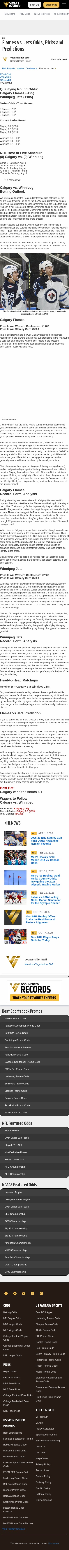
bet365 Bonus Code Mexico (18, 1523)
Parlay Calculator (45, 1428)
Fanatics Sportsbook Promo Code (22, 1025)
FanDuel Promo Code (16, 1054)
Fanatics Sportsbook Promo (18, 1438)
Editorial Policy (43, 1494)
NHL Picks (42, 14)
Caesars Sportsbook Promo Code (22, 1061)
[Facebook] (6, 1293)
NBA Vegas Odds (12, 1324)
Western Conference (27, 68)
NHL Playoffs (8, 68)
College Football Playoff (17, 1199)
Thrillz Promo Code (46, 1330)
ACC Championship (15, 1221)
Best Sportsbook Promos (18, 1047)
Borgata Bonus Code (16, 1098)
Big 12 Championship (16, 1235)
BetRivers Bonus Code (15, 1484)
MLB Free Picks (11, 1389)
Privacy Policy (43, 1464)
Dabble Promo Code (46, 1342)
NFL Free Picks (11, 1377)
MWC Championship (15, 1250)
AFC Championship (15, 1174)
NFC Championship (15, 1166)
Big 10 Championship (16, 1228)
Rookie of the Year (14, 1159)
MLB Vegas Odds (12, 1330)
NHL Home (9, 14)
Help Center (42, 1458)
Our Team (41, 1452)
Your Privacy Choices (13, 1529)
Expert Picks (10, 1371)
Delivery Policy (43, 1482)
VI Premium (42, 1416)
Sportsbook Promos (46, 1434)
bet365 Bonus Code (15, 1018)
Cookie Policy (43, 1488)
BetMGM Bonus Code (16, 1033)
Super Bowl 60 (12, 1130)
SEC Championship (15, 1214)
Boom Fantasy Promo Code (50, 1353)
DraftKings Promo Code (17, 1040)
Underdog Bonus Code (15, 1478)
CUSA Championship (16, 1264)
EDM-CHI (5, 74)
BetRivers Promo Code (17, 1083)
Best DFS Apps (44, 1312)
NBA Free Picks (11, 1383)
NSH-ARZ (5, 80)
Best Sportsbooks (12, 1432)
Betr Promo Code (45, 1348)
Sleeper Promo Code (16, 1090)
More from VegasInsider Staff (39, 964)
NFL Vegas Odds (12, 1318)
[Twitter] (15, 1293)
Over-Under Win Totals (17, 1137)
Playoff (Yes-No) (13, 1145)
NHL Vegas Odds (12, 1355)
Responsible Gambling (48, 1440)
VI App (39, 1422)
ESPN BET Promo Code (16, 1472)
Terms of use (42, 1470)
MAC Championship (15, 1271)
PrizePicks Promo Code (17, 1105)
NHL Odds (25, 14)
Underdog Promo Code (17, 1076)
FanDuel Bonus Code (14, 1450)
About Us (40, 1446)
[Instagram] (42, 1293)
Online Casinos (44, 1500)
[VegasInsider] (34, 1287)
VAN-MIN (5, 77)
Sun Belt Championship (17, 1257)
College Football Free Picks (18, 1395)
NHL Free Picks (11, 1410)
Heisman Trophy (13, 1192)
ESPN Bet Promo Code (17, 1069)
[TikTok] (33, 1293)
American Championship (18, 1242)
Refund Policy (43, 1476)
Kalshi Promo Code (46, 1371)
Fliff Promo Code (45, 1336)
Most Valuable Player (16, 1152)
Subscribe (51, 4)
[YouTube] (24, 1293)
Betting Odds (10, 1312)
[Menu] (64, 4)
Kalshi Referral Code (16, 1112)
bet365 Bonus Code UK (16, 1517)
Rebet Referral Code (47, 1365)
